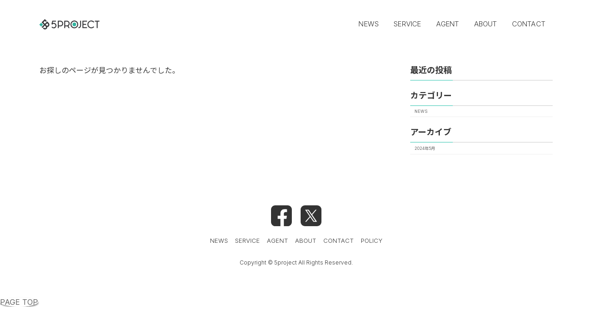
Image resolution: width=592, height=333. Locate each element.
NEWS (420, 111)
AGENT (277, 240)
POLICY (371, 240)
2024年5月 (424, 148)
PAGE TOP (19, 302)
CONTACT (338, 240)
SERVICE (247, 240)
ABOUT (305, 240)
